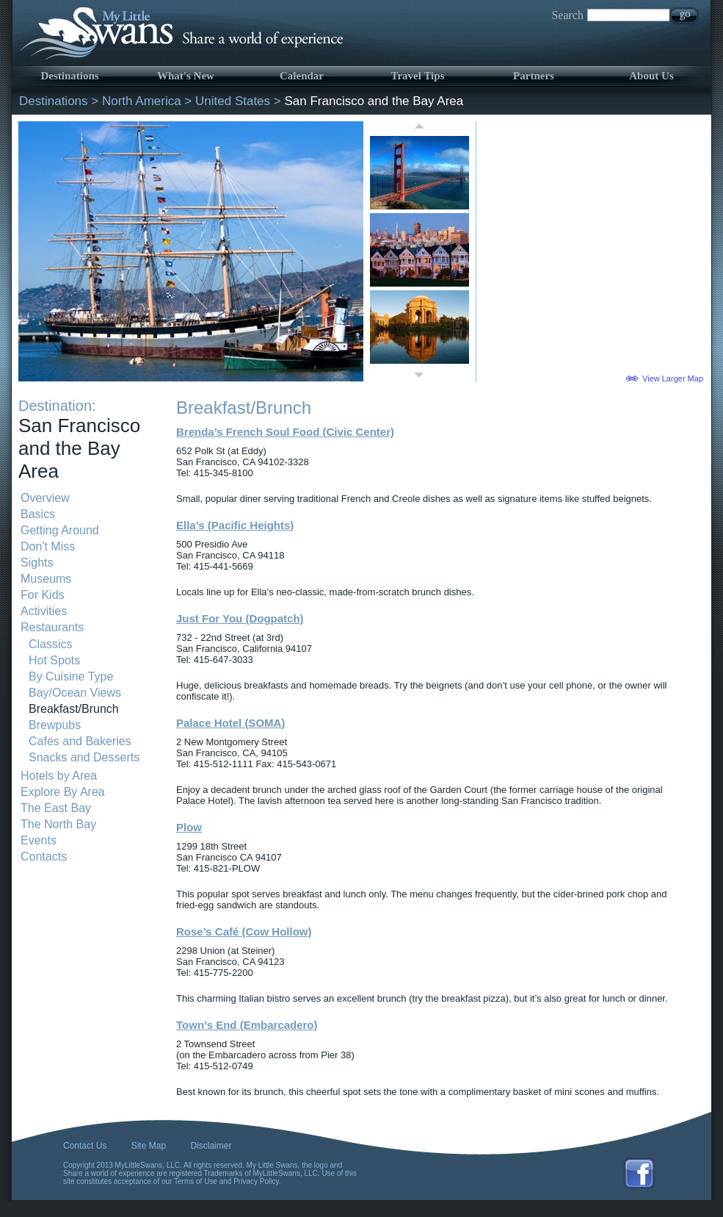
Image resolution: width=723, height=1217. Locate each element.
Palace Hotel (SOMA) (230, 723)
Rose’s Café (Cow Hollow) (243, 931)
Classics (51, 644)
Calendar (302, 76)
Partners (533, 76)
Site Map (148, 1146)
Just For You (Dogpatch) (240, 618)
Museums (46, 578)
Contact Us (84, 1146)
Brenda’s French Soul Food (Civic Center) (285, 432)
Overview (45, 498)
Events (39, 840)
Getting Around (60, 530)
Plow (189, 827)
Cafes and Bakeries (80, 741)
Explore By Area (63, 792)
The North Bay (58, 824)
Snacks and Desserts (84, 757)
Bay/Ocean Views (75, 692)
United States (232, 101)
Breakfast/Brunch (74, 709)
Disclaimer (210, 1146)
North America (141, 101)
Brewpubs (55, 725)
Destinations (69, 76)
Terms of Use (195, 1181)
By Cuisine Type (71, 676)
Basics (38, 514)
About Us (651, 76)
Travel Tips (418, 76)
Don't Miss (48, 546)
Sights (37, 562)
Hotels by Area (59, 775)
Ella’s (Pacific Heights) (235, 525)
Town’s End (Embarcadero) (247, 1025)
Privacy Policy (256, 1181)
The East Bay (56, 808)
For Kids (43, 595)
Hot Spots (54, 660)
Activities (44, 611)
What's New (185, 76)
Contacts (44, 856)
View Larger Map (672, 378)
